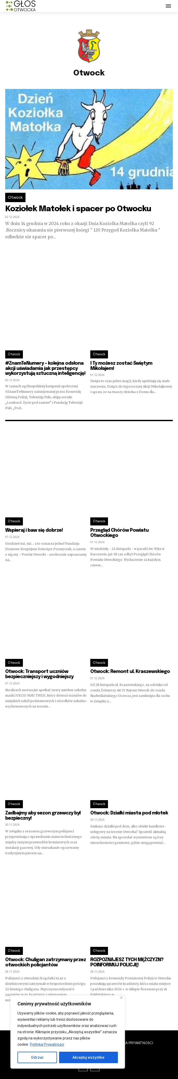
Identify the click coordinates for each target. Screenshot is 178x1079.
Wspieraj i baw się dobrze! (34, 530)
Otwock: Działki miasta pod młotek (129, 813)
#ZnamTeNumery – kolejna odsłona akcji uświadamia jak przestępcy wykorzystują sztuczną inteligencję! (45, 368)
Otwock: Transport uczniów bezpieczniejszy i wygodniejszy (39, 674)
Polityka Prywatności (47, 1044)
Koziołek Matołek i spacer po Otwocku (78, 209)
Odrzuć (37, 1057)
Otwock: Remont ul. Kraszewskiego (130, 671)
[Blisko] (121, 998)
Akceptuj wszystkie (88, 1057)
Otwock (15, 197)
